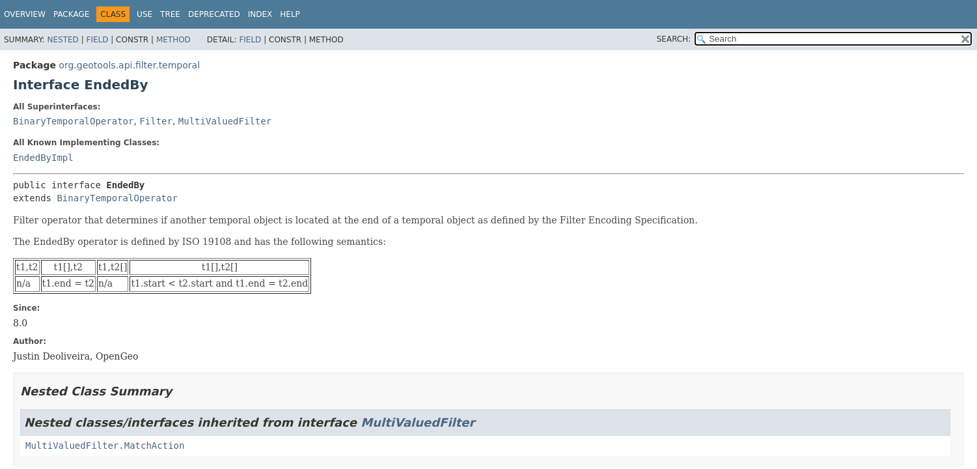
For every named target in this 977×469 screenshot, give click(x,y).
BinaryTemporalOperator (73, 121)
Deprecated (214, 14)
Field (97, 39)
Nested (62, 39)
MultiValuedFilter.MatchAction (104, 445)
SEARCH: (674, 39)
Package (71, 14)
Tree (170, 14)
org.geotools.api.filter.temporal (129, 65)
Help (290, 14)
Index (260, 14)
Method (173, 39)
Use (144, 14)
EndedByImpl (43, 157)
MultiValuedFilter (224, 121)
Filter (155, 121)
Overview (25, 14)
